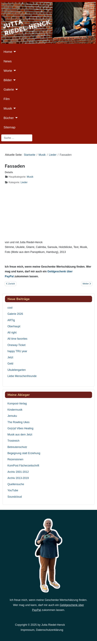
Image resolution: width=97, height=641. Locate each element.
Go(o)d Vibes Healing (20, 428)
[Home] (14, 51)
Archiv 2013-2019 (18, 478)
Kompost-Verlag (17, 403)
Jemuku (12, 415)
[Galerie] (16, 89)
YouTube (12, 490)
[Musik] (14, 108)
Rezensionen (15, 459)
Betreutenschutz (17, 447)
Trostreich (13, 440)
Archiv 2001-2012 (18, 471)
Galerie (9, 89)
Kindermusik (14, 409)
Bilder (8, 80)
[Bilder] (14, 80)
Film (7, 99)
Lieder (24, 182)
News (8, 61)
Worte (8, 70)
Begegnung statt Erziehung (23, 453)
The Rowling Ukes (18, 422)
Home (8, 51)
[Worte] (14, 70)
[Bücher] (16, 117)
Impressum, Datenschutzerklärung (42, 629)
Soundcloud (14, 496)
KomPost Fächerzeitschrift (23, 465)
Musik (8, 108)
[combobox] (16, 137)
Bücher (9, 118)
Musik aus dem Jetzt (19, 434)
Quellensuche (15, 484)
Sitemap (9, 127)
